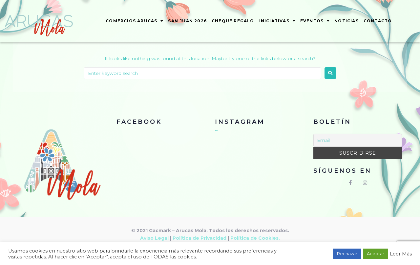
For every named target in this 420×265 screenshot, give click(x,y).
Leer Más (401, 254)
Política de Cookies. (255, 238)
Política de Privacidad (199, 238)
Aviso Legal (154, 238)
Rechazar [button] (347, 253)
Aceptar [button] (375, 253)
